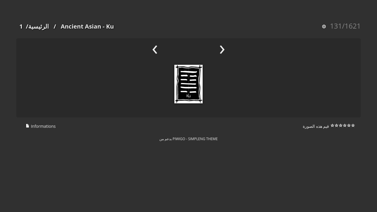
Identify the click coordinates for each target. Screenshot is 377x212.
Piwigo (179, 138)
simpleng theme (203, 138)
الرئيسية (38, 26)
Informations (41, 126)
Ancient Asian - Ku (87, 26)
